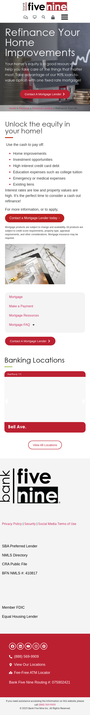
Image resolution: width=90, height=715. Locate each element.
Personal (24, 108)
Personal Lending (42, 108)
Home (12, 108)
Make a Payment (21, 306)
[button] (6, 401)
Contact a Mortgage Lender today (33, 218)
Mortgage (16, 297)
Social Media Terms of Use (57, 524)
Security (30, 524)
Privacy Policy (12, 524)
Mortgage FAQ (22, 324)
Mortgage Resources (24, 315)
